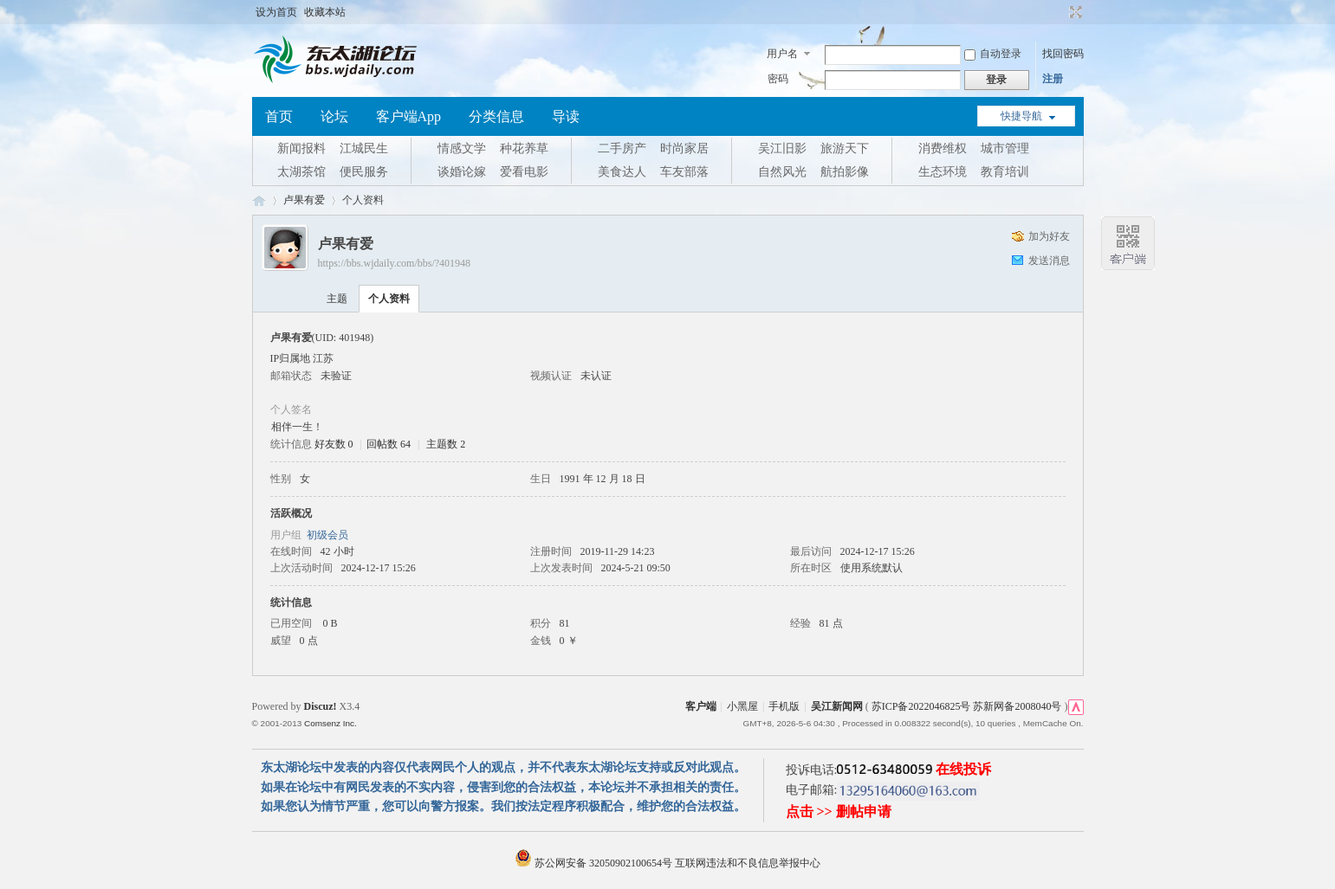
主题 (337, 299)
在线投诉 (963, 769)
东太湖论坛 (259, 200)
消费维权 (942, 148)
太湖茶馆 (301, 171)
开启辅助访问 (1059, 12)
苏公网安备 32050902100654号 (595, 863)
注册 (1052, 79)
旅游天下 (844, 148)
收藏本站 (325, 12)
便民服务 (364, 171)
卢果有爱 (304, 200)
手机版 (784, 706)
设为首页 (276, 12)
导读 (566, 116)
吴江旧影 (782, 148)
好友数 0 (333, 444)
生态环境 (942, 171)
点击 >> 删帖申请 (838, 811)
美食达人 (622, 171)
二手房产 (622, 148)
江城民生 (364, 148)
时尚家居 (684, 148)
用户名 (782, 54)
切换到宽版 (1074, 12)
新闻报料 (301, 148)
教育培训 (1005, 171)
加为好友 (1049, 236)
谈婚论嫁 (461, 171)
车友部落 (684, 171)
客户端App (409, 116)
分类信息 (496, 116)
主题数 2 (445, 444)
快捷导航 (1021, 116)
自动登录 (992, 54)
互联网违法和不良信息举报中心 (747, 863)
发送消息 (1049, 260)
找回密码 (1063, 54)
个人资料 (389, 299)
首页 (279, 116)
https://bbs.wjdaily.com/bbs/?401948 (394, 263)
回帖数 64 (388, 444)
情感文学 (461, 148)
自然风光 (782, 171)
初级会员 (327, 535)
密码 (778, 79)
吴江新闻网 (837, 706)
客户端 (700, 706)
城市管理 (1005, 148)
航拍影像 (844, 171)
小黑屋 (742, 706)
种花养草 (524, 148)
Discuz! (320, 706)
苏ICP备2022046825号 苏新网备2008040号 (967, 706)
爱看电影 (524, 171)
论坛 (334, 116)
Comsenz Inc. (330, 723)
